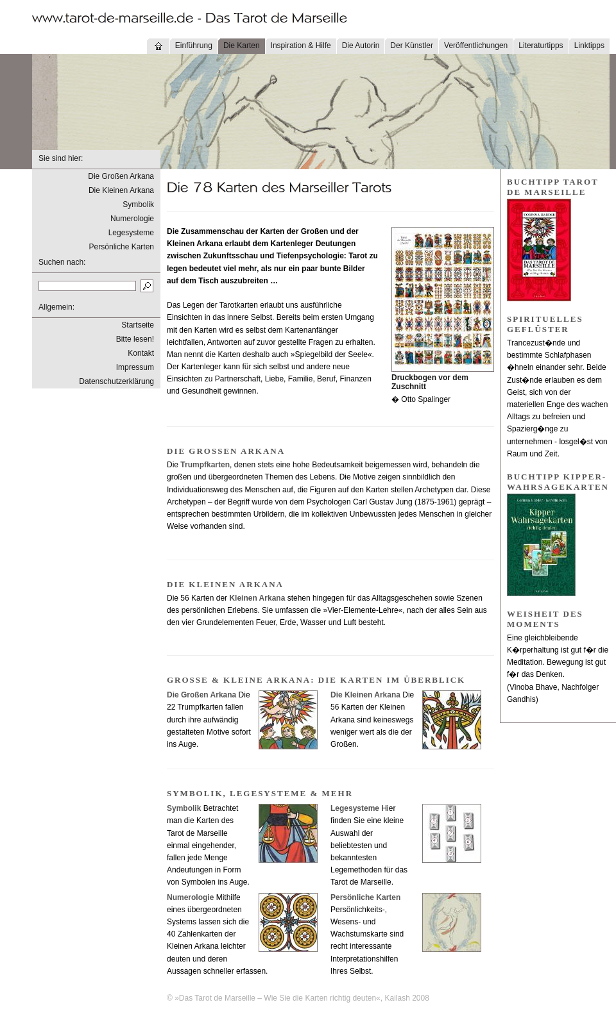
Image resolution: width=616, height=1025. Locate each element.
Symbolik (138, 204)
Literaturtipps (540, 45)
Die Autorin (361, 45)
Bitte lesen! (135, 339)
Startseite (137, 325)
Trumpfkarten (205, 464)
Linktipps (589, 45)
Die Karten (241, 45)
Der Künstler (411, 45)
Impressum (135, 367)
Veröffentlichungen (476, 45)
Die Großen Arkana (121, 176)
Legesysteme (131, 232)
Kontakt (141, 353)
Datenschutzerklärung (116, 381)
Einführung (193, 45)
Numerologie (132, 218)
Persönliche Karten (121, 246)
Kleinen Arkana (257, 598)
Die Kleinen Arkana (121, 190)
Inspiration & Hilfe (301, 45)
